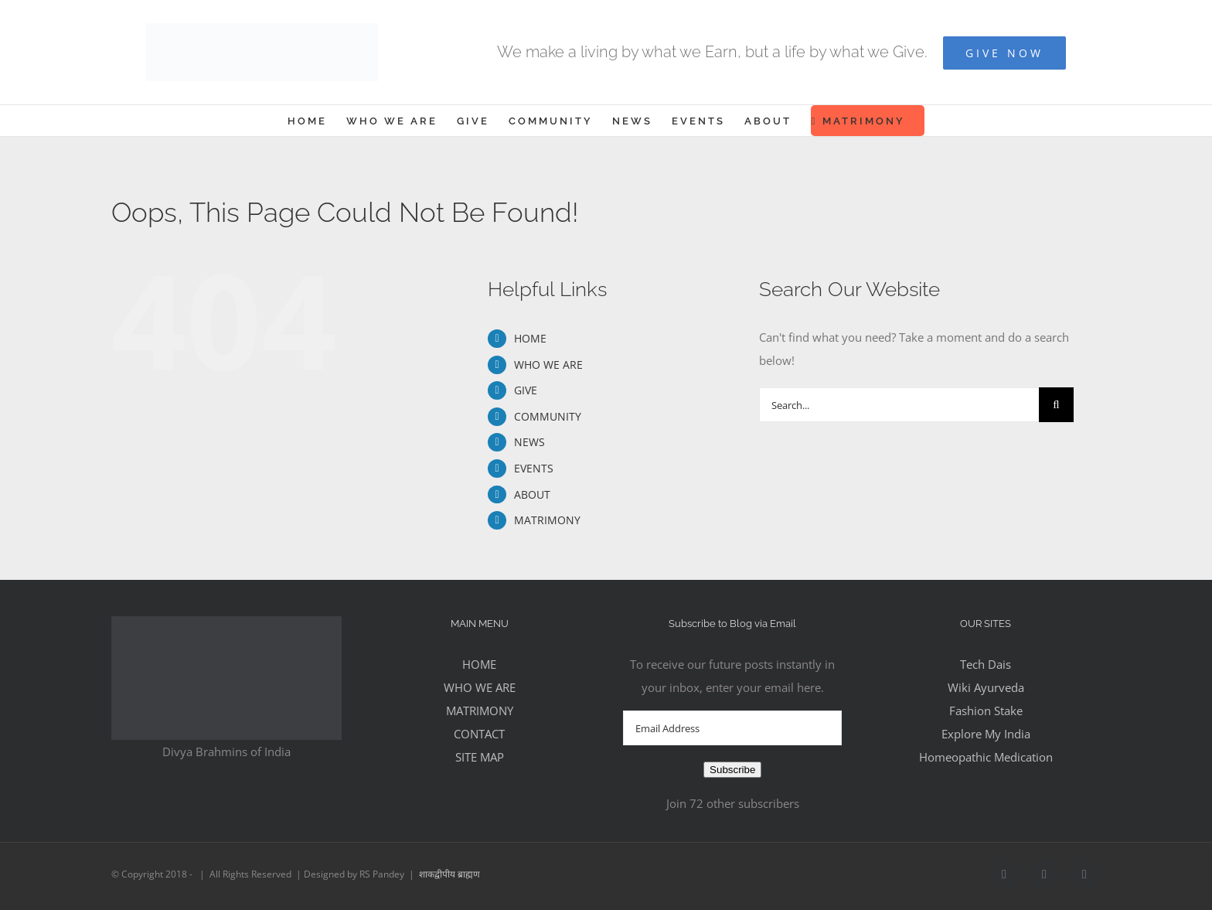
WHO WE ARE (548, 364)
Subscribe (732, 769)
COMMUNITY (547, 416)
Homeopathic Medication (986, 757)
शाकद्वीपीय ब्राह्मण (449, 874)
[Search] (1056, 404)
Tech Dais (985, 664)
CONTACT (479, 733)
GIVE (525, 390)
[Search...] (899, 404)
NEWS (529, 442)
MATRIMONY (547, 520)
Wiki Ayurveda (986, 687)
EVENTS (533, 468)
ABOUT (532, 494)
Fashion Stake (986, 710)
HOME (530, 338)
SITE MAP (479, 757)
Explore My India (985, 733)
